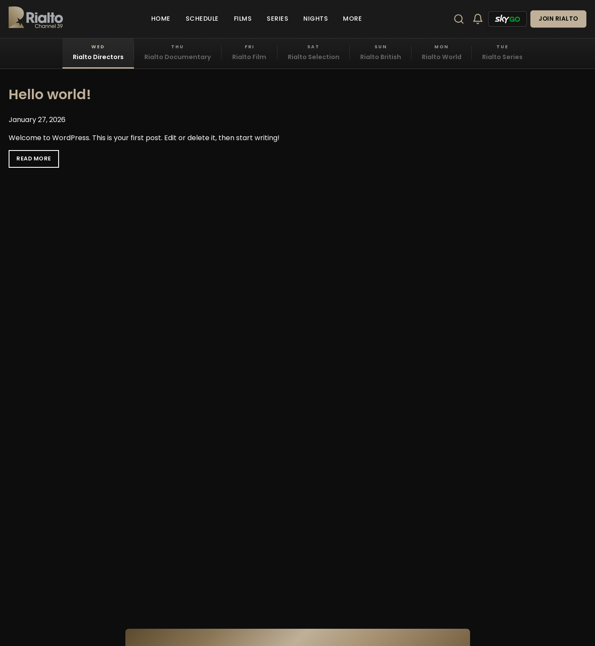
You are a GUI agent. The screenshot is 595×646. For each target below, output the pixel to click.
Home (161, 18)
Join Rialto (558, 19)
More (352, 18)
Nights (315, 18)
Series (277, 18)
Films (243, 18)
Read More (33, 158)
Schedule (202, 18)
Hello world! (50, 94)
